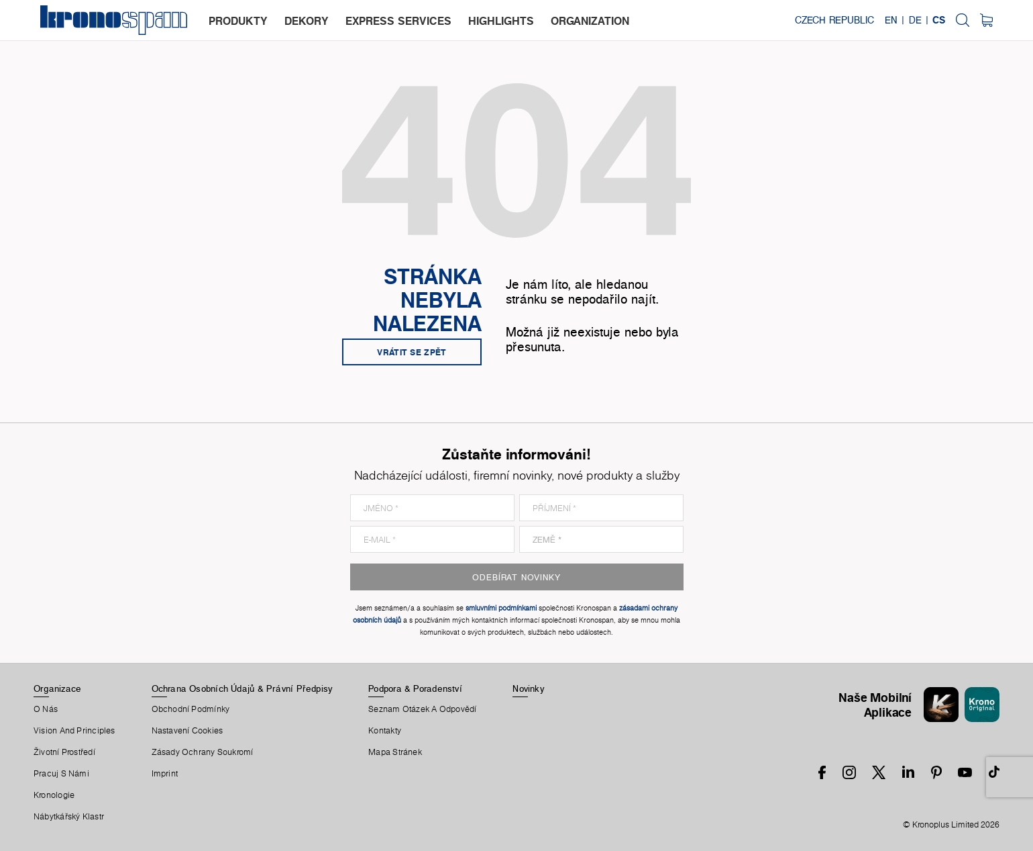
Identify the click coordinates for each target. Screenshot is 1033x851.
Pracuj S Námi (61, 773)
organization (590, 21)
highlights (501, 21)
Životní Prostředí (64, 752)
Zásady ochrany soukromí (203, 752)
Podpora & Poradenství (415, 688)
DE (915, 20)
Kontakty (384, 730)
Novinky (528, 688)
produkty (238, 21)
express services (398, 21)
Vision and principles (74, 730)
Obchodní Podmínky (191, 709)
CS (938, 20)
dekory (306, 21)
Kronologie (54, 795)
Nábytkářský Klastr (69, 816)
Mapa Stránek (395, 752)
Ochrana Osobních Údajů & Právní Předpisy (242, 688)
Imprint (165, 773)
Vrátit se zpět (411, 352)
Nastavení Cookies (187, 730)
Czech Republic (834, 20)
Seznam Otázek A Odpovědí (422, 709)
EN (891, 20)
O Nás (46, 709)
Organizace (57, 688)
